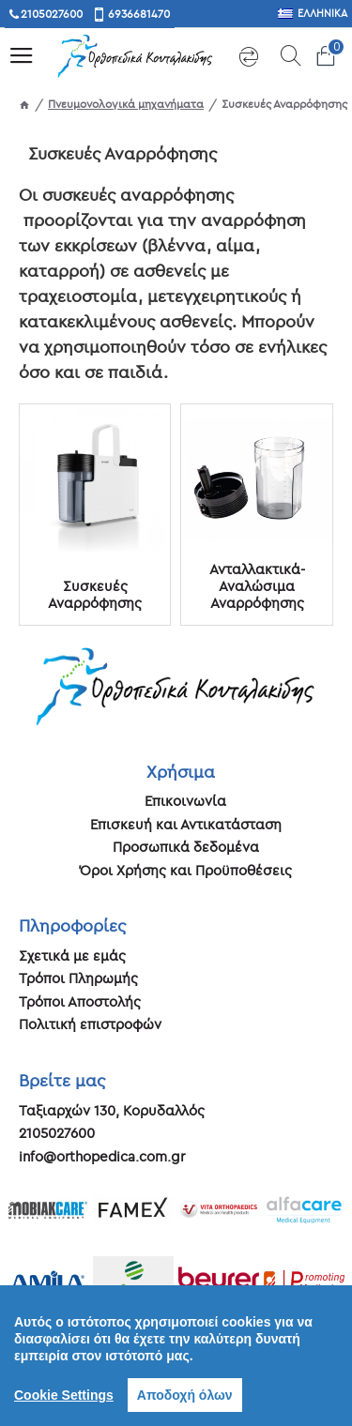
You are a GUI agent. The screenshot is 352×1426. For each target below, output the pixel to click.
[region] (176, 1355)
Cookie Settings (64, 1395)
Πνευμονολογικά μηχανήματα (126, 104)
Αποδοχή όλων (185, 1395)
